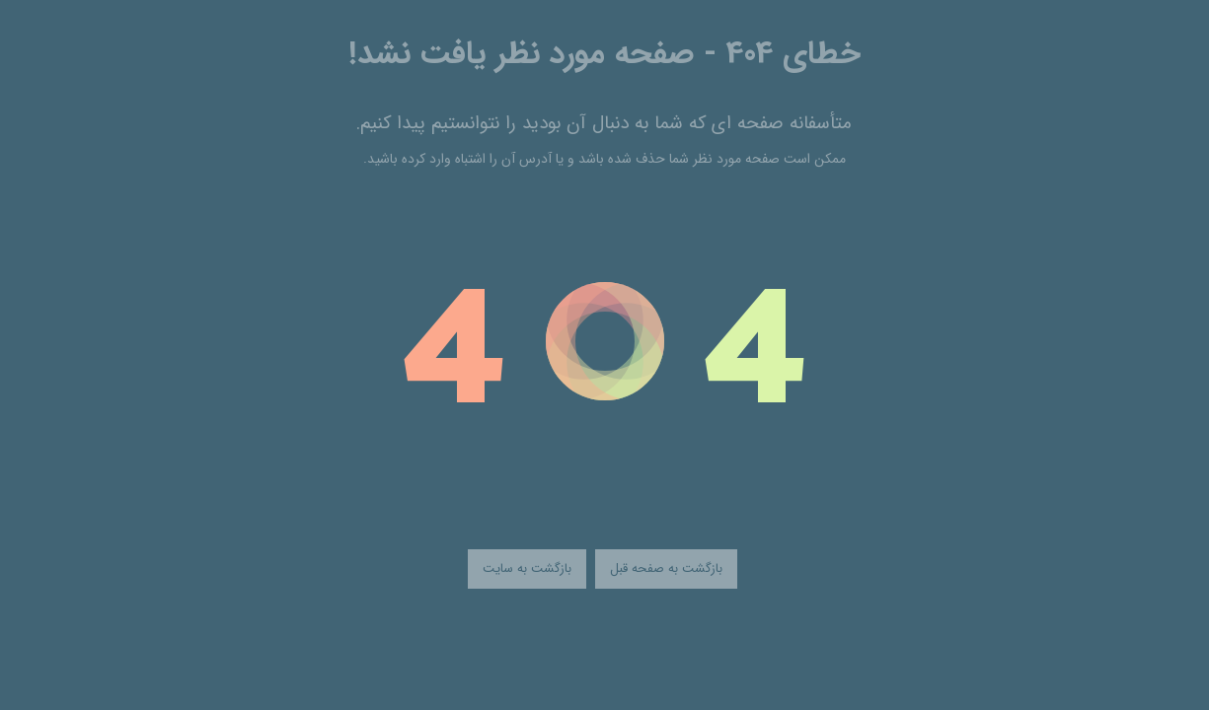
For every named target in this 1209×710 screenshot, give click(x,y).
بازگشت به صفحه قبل (666, 568)
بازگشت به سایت (527, 568)
